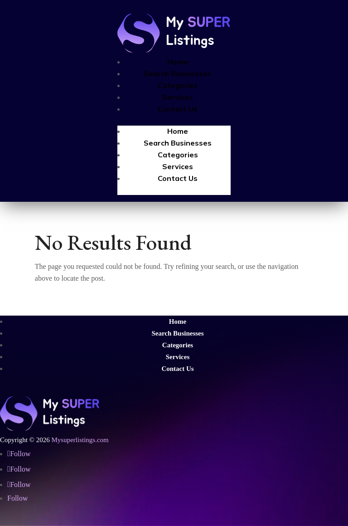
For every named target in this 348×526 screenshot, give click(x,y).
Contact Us (178, 108)
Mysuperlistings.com (79, 439)
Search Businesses (178, 73)
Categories (178, 85)
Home (177, 61)
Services (177, 97)
